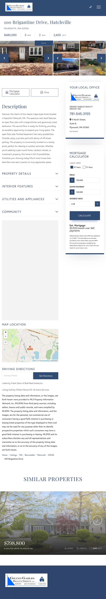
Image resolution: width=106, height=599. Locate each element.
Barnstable (30, 455)
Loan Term (75, 163)
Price (72, 175)
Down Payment (77, 187)
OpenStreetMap (44, 361)
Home (4, 455)
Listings (13, 455)
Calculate (84, 215)
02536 (51, 455)
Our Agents (74, 131)
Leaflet (34, 361)
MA (20, 455)
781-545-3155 (80, 114)
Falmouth (41, 455)
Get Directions (45, 375)
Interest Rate (76, 198)
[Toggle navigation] (99, 7)
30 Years (76, 167)
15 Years (88, 167)
